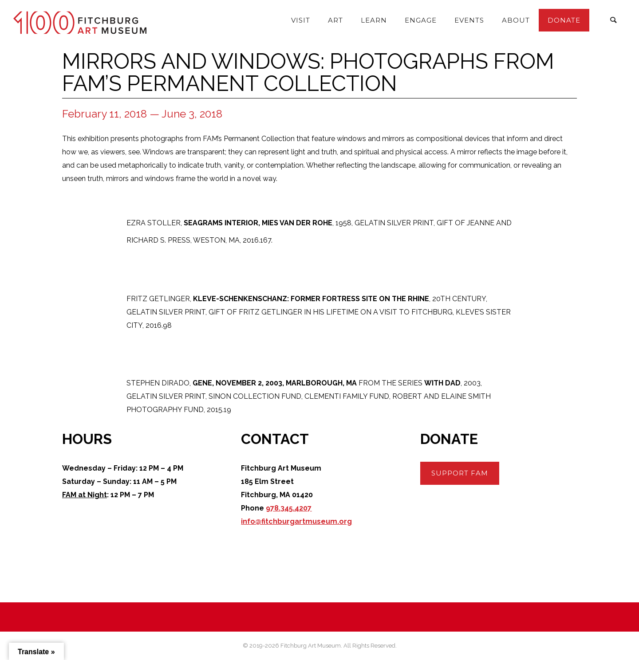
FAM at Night (84, 495)
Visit (300, 20)
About (516, 20)
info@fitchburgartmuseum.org (296, 521)
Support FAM (459, 473)
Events (469, 20)
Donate (564, 20)
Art (335, 20)
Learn (374, 20)
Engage (421, 20)
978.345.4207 (289, 508)
